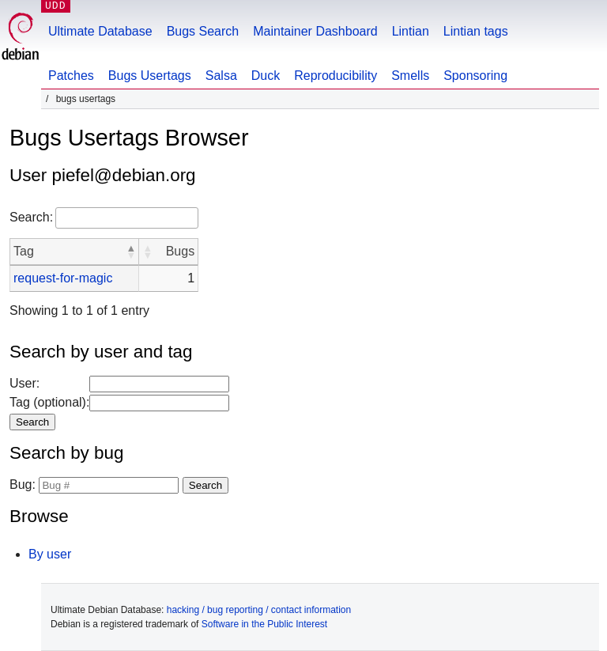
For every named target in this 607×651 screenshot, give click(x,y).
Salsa (221, 75)
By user (49, 554)
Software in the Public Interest (264, 624)
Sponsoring (475, 75)
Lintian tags (475, 31)
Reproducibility (335, 75)
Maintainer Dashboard (315, 31)
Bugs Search (203, 31)
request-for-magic (62, 278)
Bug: (22, 484)
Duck (265, 75)
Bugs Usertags (149, 75)
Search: (31, 217)
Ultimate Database (100, 31)
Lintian (410, 31)
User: (24, 383)
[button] (130, 251)
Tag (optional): (49, 402)
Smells (410, 75)
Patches (71, 75)
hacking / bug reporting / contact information (259, 609)
